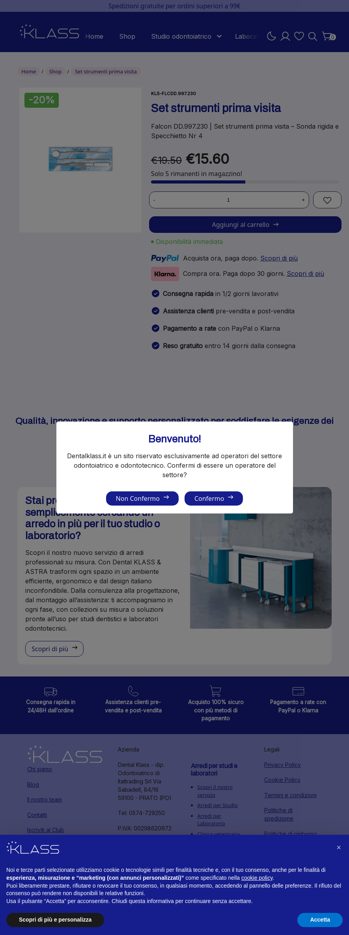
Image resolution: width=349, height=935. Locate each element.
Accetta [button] (320, 919)
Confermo (209, 498)
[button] (338, 847)
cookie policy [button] (256, 878)
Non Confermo (138, 498)
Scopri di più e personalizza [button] (55, 919)
